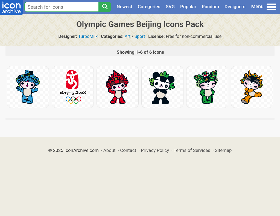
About (109, 150)
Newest (124, 6)
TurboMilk (88, 36)
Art (127, 36)
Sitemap (223, 150)
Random (210, 6)
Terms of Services (192, 150)
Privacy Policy (155, 150)
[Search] (104, 7)
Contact (128, 150)
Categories (149, 6)
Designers (234, 6)
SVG (170, 6)
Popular (188, 6)
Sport (140, 36)
